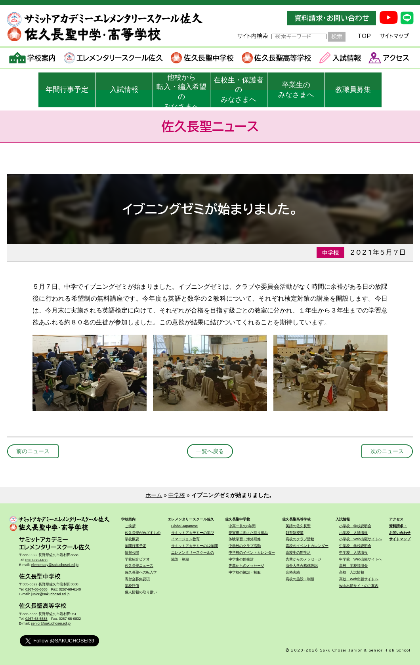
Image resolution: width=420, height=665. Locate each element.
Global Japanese (184, 526)
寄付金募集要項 (137, 579)
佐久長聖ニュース (139, 566)
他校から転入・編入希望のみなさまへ (181, 90)
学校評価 (132, 586)
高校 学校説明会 (353, 566)
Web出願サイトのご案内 (358, 586)
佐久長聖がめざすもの (142, 533)
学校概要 (132, 539)
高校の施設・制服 (300, 579)
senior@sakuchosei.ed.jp (51, 623)
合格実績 (293, 572)
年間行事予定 (67, 89)
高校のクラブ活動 (300, 539)
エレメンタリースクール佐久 (113, 57)
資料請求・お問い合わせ (331, 18)
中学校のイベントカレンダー (252, 552)
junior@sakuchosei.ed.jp (50, 594)
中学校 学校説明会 (355, 546)
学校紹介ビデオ (137, 559)
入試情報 (340, 57)
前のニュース (33, 451)
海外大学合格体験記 (302, 566)
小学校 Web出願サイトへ (360, 539)
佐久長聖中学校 (202, 57)
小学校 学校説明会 (355, 526)
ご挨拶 (130, 526)
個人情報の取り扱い (141, 592)
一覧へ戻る (210, 451)
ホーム (153, 495)
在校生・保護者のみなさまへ (238, 90)
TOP (364, 36)
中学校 (176, 495)
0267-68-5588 (36, 619)
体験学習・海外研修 (245, 539)
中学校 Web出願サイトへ (360, 559)
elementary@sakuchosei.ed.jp (54, 565)
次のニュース (387, 451)
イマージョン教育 (185, 539)
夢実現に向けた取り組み (248, 533)
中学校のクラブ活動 (245, 546)
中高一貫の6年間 (242, 526)
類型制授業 (295, 533)
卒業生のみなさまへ (296, 90)
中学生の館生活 (241, 559)
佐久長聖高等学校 (277, 57)
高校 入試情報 (351, 572)
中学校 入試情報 (353, 552)
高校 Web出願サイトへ (358, 579)
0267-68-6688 (36, 589)
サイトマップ (394, 36)
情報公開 (132, 552)
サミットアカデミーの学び (192, 533)
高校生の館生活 (298, 552)
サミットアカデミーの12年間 (194, 546)
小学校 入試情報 (353, 533)
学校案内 (32, 57)
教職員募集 (353, 89)
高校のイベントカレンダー (307, 546)
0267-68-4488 (36, 560)
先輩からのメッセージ (246, 566)
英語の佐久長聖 (298, 526)
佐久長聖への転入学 (141, 572)
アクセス (388, 57)
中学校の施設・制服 (245, 572)
